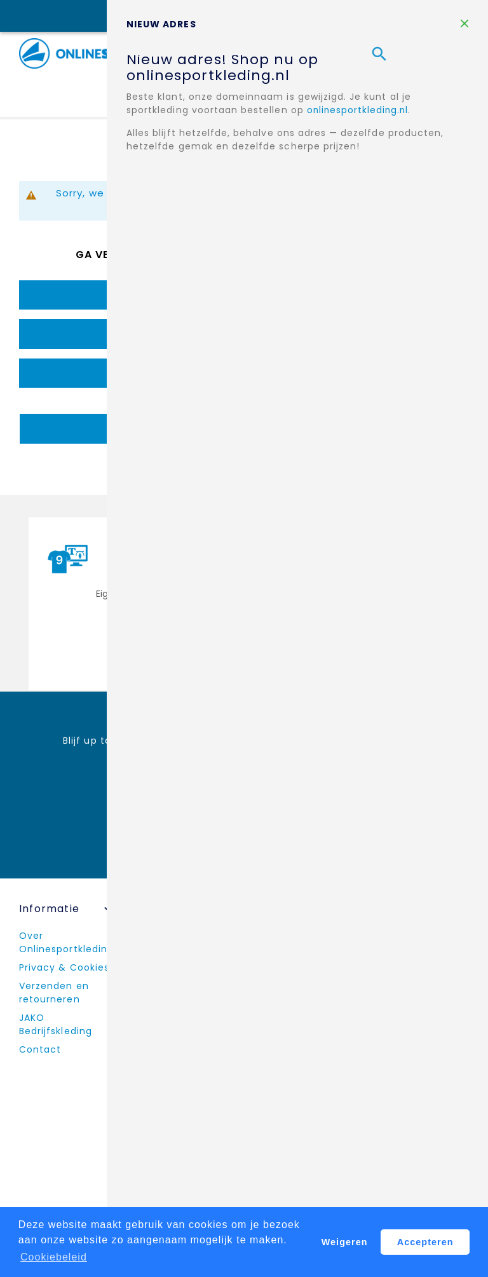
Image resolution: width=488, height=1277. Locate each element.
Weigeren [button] (345, 1242)
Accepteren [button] (425, 1242)
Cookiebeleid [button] (53, 1257)
